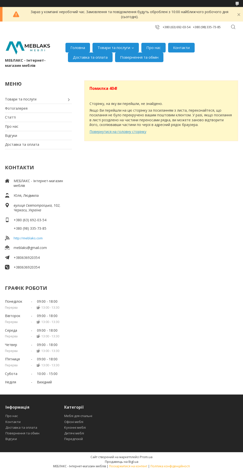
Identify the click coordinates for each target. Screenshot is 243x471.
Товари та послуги (113, 47)
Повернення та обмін (139, 57)
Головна (77, 47)
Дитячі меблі (74, 433)
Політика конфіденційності (170, 466)
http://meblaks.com (28, 238)
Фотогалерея (16, 108)
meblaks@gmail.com (30, 247)
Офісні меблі (73, 422)
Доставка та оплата (90, 57)
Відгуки (11, 135)
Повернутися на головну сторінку (118, 131)
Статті (10, 117)
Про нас (153, 47)
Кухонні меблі (75, 427)
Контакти (181, 47)
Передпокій (73, 439)
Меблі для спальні (78, 416)
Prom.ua (146, 457)
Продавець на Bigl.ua (121, 461)
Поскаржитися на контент (128, 466)
